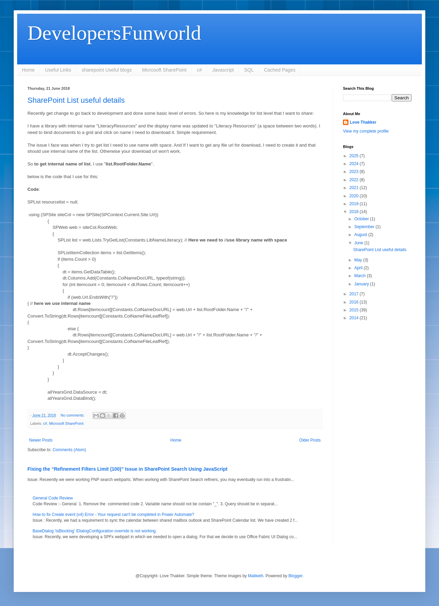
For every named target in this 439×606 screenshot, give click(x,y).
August (361, 234)
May (358, 260)
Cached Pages (280, 70)
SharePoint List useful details (76, 100)
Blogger (295, 575)
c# (199, 70)
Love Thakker (363, 122)
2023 (354, 171)
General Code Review (53, 498)
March (360, 275)
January (362, 284)
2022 (354, 179)
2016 (354, 302)
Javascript (223, 70)
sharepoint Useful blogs (107, 70)
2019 (354, 203)
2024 (354, 163)
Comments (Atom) (69, 449)
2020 (354, 196)
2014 (354, 318)
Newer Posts (40, 440)
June (359, 242)
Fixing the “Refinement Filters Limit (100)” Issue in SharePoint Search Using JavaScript (127, 469)
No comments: (73, 415)
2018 (354, 211)
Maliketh (255, 575)
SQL (249, 70)
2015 (354, 310)
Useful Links (58, 70)
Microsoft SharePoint (164, 70)
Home (28, 70)
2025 (354, 155)
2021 (354, 187)
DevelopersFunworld (114, 33)
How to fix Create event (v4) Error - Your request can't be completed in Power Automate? (113, 514)
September (365, 226)
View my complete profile (366, 131)
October (362, 219)
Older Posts (310, 440)
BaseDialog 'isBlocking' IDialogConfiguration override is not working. (95, 531)
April (359, 267)
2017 (354, 294)
